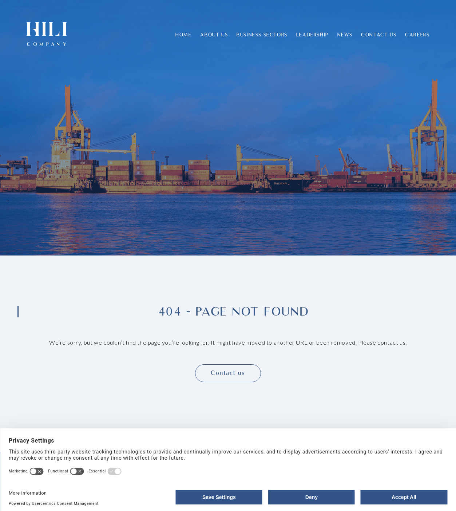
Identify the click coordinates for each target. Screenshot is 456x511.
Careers (417, 34)
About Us (214, 34)
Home (183, 34)
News (344, 34)
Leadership (312, 34)
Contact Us (378, 34)
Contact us (228, 372)
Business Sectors (262, 34)
